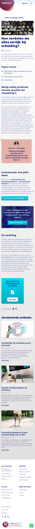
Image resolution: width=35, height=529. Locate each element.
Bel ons (24, 3)
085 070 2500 (5, 495)
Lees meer (12, 299)
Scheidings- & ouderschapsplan (6, 470)
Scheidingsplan (5, 473)
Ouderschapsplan (6, 476)
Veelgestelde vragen (25, 477)
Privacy (21, 492)
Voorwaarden (23, 490)
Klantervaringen (23, 480)
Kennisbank (22, 474)
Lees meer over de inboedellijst (13, 198)
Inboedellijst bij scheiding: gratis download (16, 344)
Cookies (21, 495)
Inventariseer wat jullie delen (13, 76)
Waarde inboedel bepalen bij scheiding (14, 389)
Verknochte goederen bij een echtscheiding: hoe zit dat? (14, 433)
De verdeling (8, 80)
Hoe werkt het (23, 469)
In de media (4, 510)
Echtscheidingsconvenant (20, 384)
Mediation (4, 479)
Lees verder (5, 360)
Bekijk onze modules (16, 222)
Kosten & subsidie (24, 472)
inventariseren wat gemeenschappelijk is (13, 180)
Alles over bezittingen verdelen (14, 17)
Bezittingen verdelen (7, 340)
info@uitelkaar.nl (6, 498)
